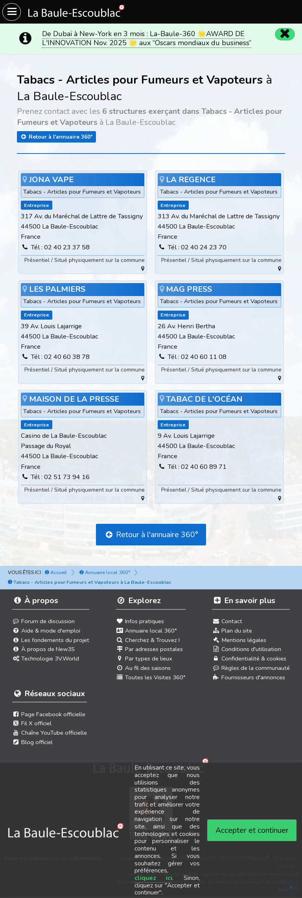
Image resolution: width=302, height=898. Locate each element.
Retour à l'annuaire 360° (56, 137)
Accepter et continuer (252, 830)
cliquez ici (153, 878)
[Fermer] (284, 33)
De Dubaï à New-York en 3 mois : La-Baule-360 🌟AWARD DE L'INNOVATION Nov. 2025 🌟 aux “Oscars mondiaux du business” (146, 38)
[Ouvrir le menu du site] (11, 12)
